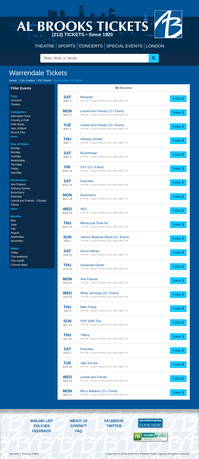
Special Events (124, 46)
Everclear (87, 181)
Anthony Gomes (91, 139)
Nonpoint (86, 97)
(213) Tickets (69, 34)
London (155, 46)
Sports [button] (66, 46)
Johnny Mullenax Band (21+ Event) (104, 237)
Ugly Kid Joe (89, 363)
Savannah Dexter (92, 265)
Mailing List (41, 421)
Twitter (114, 426)
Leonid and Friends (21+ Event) (102, 111)
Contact (79, 426)
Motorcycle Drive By (94, 223)
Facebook (114, 421)
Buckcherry (88, 195)
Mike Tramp (88, 307)
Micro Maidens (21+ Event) (99, 391)
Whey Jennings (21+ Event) (99, 293)
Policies (42, 426)
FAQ (78, 431)
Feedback (41, 431)
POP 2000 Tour (91, 321)
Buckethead (88, 153)
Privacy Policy (30, 453)
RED (83, 209)
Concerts (91, 46)
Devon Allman (90, 251)
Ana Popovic (89, 279)
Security (14, 453)
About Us (78, 421)
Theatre (44, 46)
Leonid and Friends (93, 377)
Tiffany (85, 335)
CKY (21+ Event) (92, 167)
